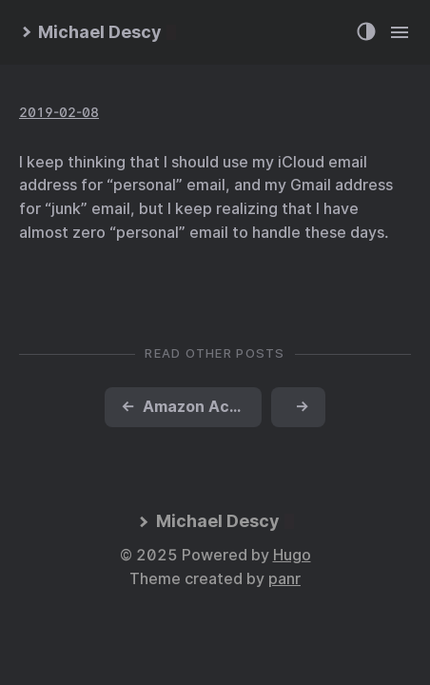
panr (284, 579)
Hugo (292, 555)
